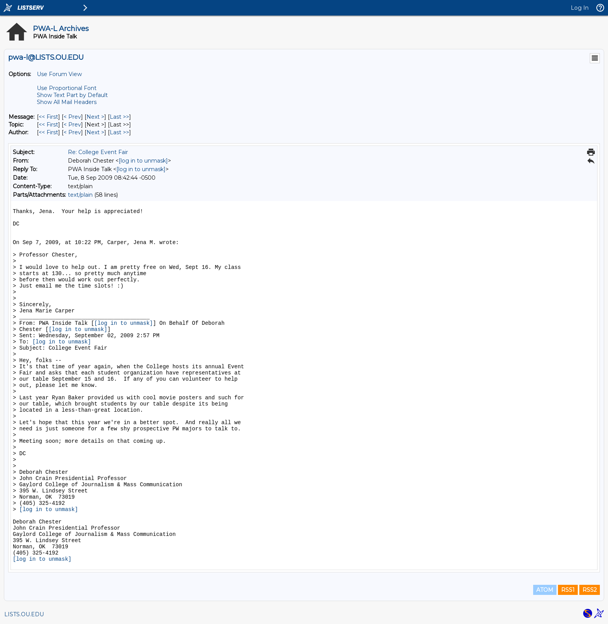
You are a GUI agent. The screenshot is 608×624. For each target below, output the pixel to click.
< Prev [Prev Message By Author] (72, 132)
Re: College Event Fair (98, 152)
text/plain (80, 194)
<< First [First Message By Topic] (48, 124)
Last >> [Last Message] (119, 116)
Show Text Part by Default (72, 95)
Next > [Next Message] (95, 116)
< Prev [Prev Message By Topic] (72, 124)
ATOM (544, 589)
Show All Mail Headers (67, 102)
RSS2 (589, 589)
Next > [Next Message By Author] (95, 132)
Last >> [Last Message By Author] (119, 132)
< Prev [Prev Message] (72, 116)
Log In (580, 7)
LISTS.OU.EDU (24, 614)
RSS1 (568, 589)
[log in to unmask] (143, 160)
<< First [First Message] (48, 116)
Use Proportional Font (67, 88)
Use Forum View (59, 74)
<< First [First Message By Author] (48, 132)
